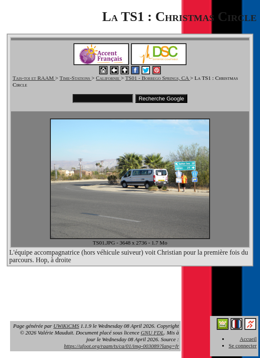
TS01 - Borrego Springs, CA (157, 78)
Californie (108, 78)
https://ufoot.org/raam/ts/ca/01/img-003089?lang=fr (121, 346)
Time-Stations (76, 78)
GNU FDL (152, 332)
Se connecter (242, 345)
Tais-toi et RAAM (34, 78)
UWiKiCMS (66, 326)
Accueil (248, 339)
